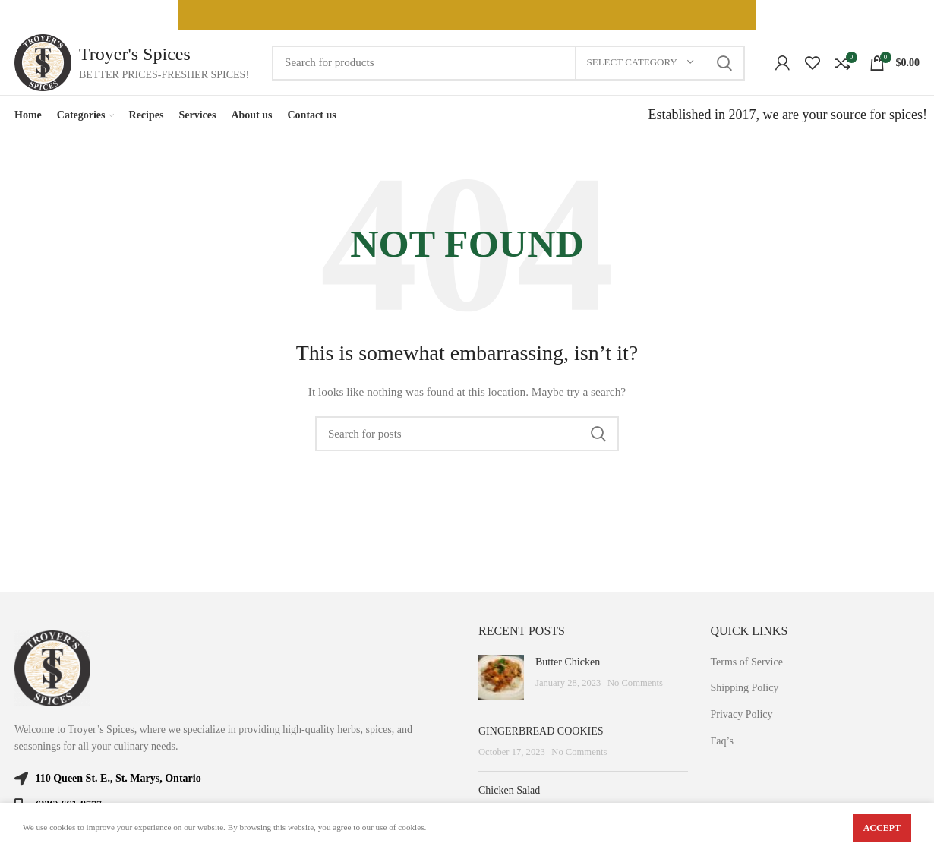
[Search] (508, 63)
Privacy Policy (742, 714)
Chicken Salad (509, 790)
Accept (882, 828)
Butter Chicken (567, 662)
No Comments (635, 683)
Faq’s (722, 741)
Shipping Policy (745, 687)
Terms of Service (747, 662)
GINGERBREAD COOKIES (541, 731)
